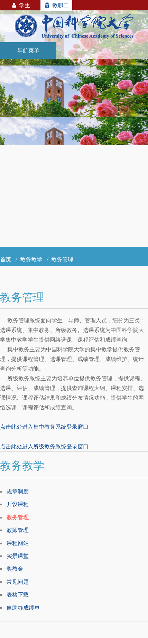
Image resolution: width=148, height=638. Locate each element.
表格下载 (18, 594)
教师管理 (18, 530)
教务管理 (18, 517)
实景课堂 (18, 556)
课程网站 (18, 543)
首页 (5, 259)
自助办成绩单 (23, 607)
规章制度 (18, 491)
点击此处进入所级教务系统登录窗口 (44, 446)
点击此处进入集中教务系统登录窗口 (44, 426)
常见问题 (18, 581)
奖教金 (15, 568)
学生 (20, 5)
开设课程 (18, 504)
